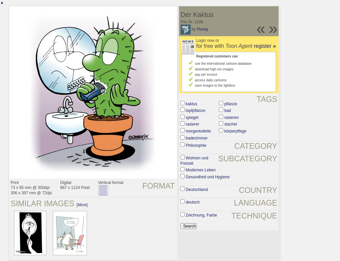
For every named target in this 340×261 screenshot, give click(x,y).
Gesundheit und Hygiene (207, 177)
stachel (230, 124)
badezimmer (197, 138)
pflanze (230, 104)
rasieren (231, 117)
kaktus (191, 104)
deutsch (193, 202)
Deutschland (197, 189)
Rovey (202, 29)
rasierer (192, 124)
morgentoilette (198, 131)
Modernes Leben (200, 170)
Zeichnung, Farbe (201, 215)
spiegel (192, 117)
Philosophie (196, 145)
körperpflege (235, 131)
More (82, 205)
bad (227, 110)
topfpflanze (195, 110)
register (265, 46)
